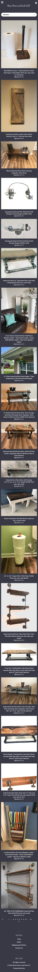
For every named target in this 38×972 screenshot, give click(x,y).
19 (30, 919)
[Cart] (36, 3)
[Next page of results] (19, 921)
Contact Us (19, 948)
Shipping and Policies (19, 945)
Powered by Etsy (19, 968)
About (19, 942)
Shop (19, 939)
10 (25, 919)
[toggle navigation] (2, 2)
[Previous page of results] (3, 919)
